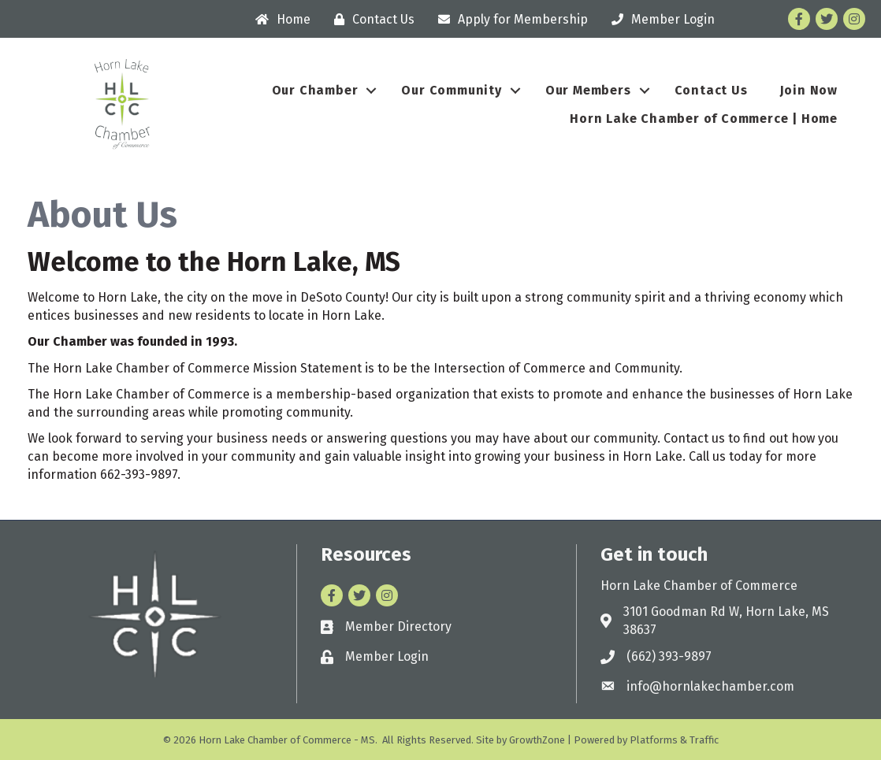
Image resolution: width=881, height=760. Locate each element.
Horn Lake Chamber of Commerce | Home (704, 118)
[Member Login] (659, 19)
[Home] (278, 19)
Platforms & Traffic (674, 740)
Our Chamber (315, 90)
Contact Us (711, 90)
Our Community (451, 90)
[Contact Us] (370, 19)
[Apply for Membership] (509, 19)
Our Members (588, 90)
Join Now (809, 90)
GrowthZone (537, 740)
